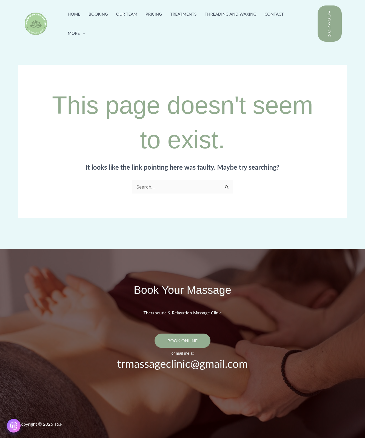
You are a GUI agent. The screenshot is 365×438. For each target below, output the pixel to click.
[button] (82, 33)
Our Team (127, 14)
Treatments (183, 14)
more (76, 33)
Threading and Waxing (230, 14)
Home (74, 14)
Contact (274, 14)
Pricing (154, 14)
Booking (98, 14)
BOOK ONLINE (182, 340)
